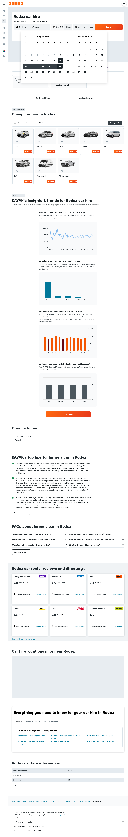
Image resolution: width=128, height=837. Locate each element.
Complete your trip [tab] (33, 721)
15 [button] (60, 60)
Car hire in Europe (34, 801)
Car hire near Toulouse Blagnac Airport (31, 736)
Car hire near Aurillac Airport (61, 741)
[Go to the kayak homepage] (16, 3)
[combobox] (20, 21)
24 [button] (31, 72)
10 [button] (32, 60)
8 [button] (60, 55)
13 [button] (49, 60)
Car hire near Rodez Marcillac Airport (99, 736)
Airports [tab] (19, 721)
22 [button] (60, 66)
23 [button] (26, 72)
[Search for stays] (4, 16)
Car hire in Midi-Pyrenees (81, 801)
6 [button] (48, 55)
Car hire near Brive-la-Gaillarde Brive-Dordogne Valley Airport (31, 742)
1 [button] (79, 49)
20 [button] (48, 66)
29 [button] (60, 72)
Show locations (41, 594)
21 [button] (54, 66)
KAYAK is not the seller (69, 821)
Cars (24, 801)
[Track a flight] (4, 32)
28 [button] (54, 72)
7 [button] (54, 55)
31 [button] (32, 77)
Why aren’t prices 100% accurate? (69, 830)
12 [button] (43, 60)
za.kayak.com (16, 801)
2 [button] (25, 55)
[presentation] (84, 569)
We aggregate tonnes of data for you (69, 826)
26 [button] (43, 72)
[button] (4, 3)
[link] (68, 414)
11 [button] (37, 60)
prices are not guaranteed (59, 815)
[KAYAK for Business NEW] (4, 37)
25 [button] (37, 72)
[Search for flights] (4, 11)
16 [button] (26, 66)
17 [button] (31, 66)
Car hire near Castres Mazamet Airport (100, 741)
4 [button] (37, 55)
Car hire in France (49, 801)
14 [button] (54, 60)
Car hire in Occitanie (63, 801)
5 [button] (43, 55)
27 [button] (49, 72)
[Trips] (4, 44)
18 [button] (37, 66)
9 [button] (25, 60)
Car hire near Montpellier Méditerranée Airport (65, 737)
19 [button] (43, 66)
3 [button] (31, 55)
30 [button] (26, 77)
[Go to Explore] (4, 27)
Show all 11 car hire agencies (23, 639)
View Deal (28, 151)
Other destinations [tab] (51, 721)
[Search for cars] (4, 20)
